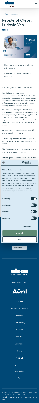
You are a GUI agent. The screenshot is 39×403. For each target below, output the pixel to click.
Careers (19, 330)
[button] (36, 4)
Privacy (7, 394)
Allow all (19, 233)
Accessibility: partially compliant (12, 397)
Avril (19, 378)
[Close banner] (36, 162)
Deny (19, 239)
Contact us (19, 371)
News (19, 351)
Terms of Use (32, 392)
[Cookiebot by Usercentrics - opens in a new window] (23, 162)
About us (19, 337)
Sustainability (19, 323)
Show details (27, 227)
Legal (25, 394)
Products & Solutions (19, 308)
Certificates (19, 344)
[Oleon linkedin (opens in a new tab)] (16, 365)
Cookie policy (16, 394)
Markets (19, 315)
